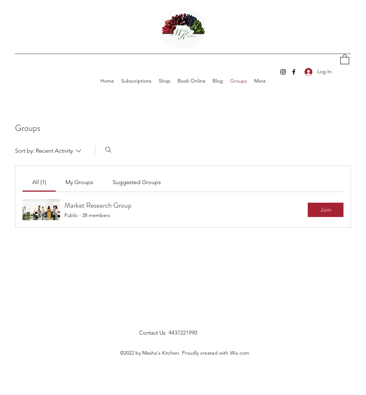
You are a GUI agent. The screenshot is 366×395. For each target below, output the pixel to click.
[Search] (108, 149)
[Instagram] (283, 71)
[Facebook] (293, 71)
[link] (39, 182)
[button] (344, 59)
